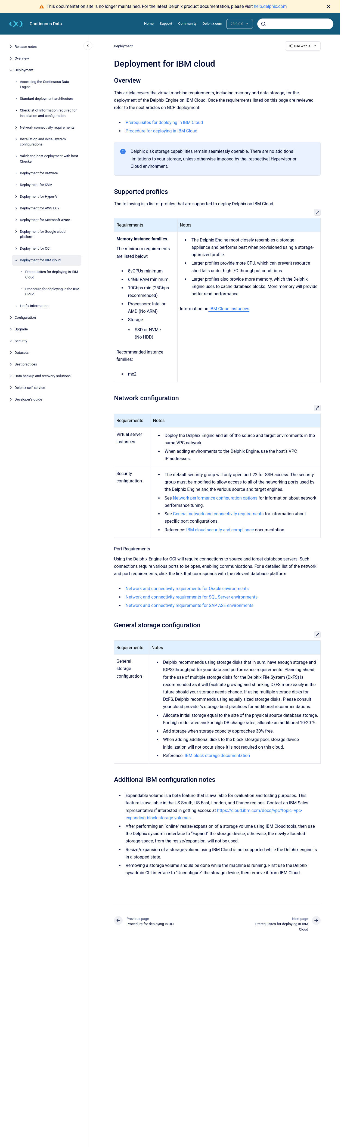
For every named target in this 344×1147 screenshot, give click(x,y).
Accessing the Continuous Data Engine (44, 84)
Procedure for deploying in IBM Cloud (161, 131)
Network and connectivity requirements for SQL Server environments (192, 597)
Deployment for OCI (35, 248)
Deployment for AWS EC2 (40, 208)
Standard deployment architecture (46, 99)
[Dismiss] (328, 6)
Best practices (26, 364)
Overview (22, 58)
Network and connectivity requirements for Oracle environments (187, 588)
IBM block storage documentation (217, 755)
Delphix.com (212, 23)
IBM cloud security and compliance (220, 529)
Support (166, 23)
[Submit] (263, 24)
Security (21, 341)
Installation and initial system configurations (43, 142)
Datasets (22, 353)
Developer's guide (28, 399)
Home (149, 23)
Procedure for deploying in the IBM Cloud (52, 291)
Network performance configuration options (215, 498)
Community (187, 23)
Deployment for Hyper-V (38, 196)
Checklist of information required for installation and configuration (48, 113)
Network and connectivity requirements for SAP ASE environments (189, 605)
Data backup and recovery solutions (43, 376)
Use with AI (303, 46)
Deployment (24, 70)
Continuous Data (46, 23)
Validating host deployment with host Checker (49, 158)
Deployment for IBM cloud (40, 260)
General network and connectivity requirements (218, 513)
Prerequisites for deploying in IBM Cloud (51, 274)
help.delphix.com (270, 6)
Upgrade (21, 329)
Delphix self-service (30, 388)
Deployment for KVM (36, 185)
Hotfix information (34, 306)
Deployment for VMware (39, 173)
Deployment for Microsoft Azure (45, 220)
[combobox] (295, 24)
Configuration (25, 317)
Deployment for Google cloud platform (43, 234)
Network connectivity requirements (47, 127)
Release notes (26, 47)
